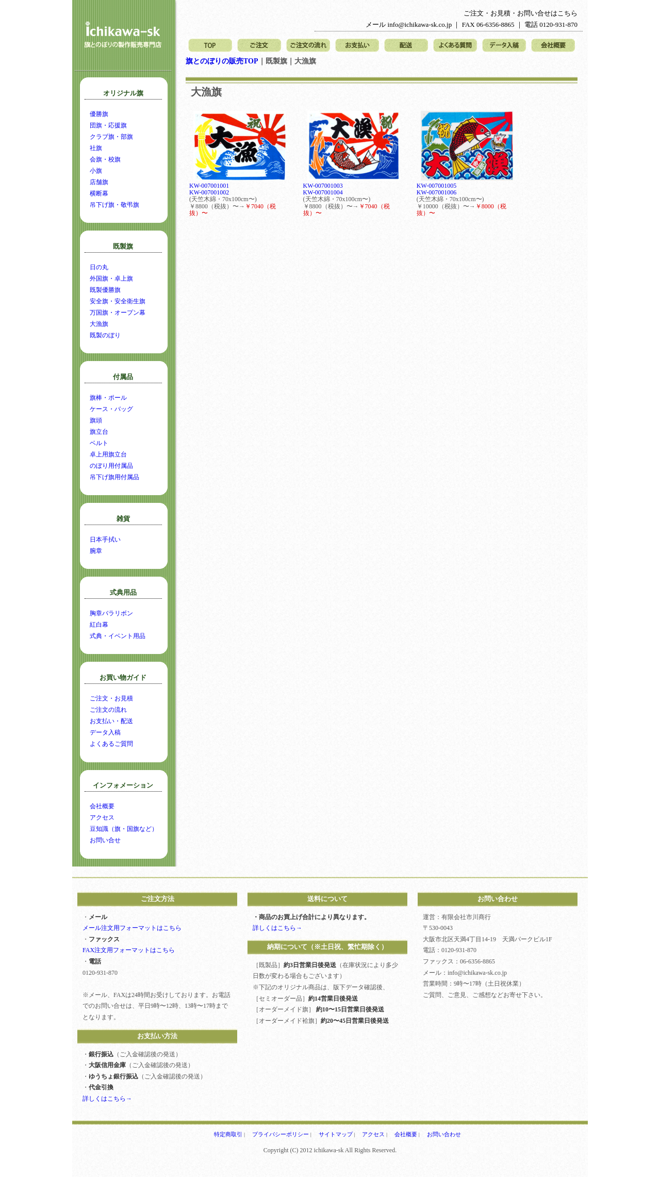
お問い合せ (105, 840)
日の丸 (99, 267)
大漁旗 (99, 324)
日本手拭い (105, 539)
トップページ (210, 46)
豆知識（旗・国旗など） (124, 828)
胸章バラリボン (111, 613)
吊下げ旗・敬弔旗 (114, 204)
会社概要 (553, 46)
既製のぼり (105, 335)
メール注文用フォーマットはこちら (132, 927)
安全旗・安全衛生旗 (117, 301)
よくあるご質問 (111, 743)
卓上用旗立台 (108, 454)
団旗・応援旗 (108, 125)
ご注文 (259, 46)
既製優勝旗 (105, 289)
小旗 (96, 170)
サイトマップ (336, 1134)
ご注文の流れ (308, 46)
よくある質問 (455, 46)
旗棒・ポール (108, 397)
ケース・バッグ (111, 409)
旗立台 (99, 431)
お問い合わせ (444, 1134)
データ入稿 (504, 46)
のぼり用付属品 (111, 465)
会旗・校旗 (105, 159)
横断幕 (99, 193)
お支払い (357, 46)
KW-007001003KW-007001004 (323, 189)
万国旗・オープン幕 (117, 312)
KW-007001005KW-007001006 (436, 189)
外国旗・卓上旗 (111, 278)
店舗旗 (99, 182)
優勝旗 (99, 114)
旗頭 (96, 420)
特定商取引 (228, 1134)
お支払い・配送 (111, 721)
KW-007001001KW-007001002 (209, 189)
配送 (406, 46)
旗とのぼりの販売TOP (222, 61)
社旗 (96, 148)
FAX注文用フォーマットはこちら (128, 950)
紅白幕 (99, 624)
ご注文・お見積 (111, 698)
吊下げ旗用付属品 (114, 477)
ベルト (99, 443)
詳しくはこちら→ (107, 1098)
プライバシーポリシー (280, 1134)
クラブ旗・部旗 (111, 136)
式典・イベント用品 (117, 636)
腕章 (96, 550)
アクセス (102, 817)
